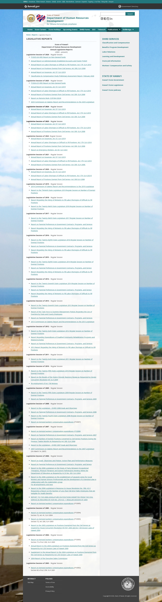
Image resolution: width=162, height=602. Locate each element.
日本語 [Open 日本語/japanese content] (54, 2)
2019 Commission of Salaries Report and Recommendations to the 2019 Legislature (62, 186)
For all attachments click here (42, 484)
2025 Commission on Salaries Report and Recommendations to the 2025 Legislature (62, 102)
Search (130, 14)
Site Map (31, 582)
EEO (93, 29)
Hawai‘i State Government (113, 80)
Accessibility (50, 587)
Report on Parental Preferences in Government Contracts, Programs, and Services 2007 (63, 435)
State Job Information (111, 61)
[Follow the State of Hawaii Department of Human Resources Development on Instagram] (108, 18)
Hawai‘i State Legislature (112, 85)
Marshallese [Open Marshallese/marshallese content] (70, 2)
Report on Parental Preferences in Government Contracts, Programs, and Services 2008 (63, 412)
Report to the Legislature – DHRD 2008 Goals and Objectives (54, 408)
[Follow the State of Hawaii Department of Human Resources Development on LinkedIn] (111, 18)
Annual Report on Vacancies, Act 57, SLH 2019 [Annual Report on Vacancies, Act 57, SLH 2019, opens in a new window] (48, 138)
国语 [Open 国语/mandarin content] (63, 2)
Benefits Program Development (115, 47)
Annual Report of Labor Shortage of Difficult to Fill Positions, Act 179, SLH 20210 (61, 176)
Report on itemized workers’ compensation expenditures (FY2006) (56, 431)
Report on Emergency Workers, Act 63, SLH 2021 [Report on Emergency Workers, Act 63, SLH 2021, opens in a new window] (49, 150)
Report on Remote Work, (40, 98)
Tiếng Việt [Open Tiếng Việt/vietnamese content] (104, 2)
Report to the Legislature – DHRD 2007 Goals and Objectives (54, 445)
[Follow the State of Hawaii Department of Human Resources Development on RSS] (102, 18)
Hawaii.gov (32, 6)
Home (29, 29)
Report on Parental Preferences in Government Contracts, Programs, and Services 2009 (63, 399)
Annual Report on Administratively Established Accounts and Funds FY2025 (59, 61)
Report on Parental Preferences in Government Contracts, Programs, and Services (61, 224)
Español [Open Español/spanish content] (84, 2)
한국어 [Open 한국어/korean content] (59, 2)
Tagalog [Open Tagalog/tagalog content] (90, 2)
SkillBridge (127, 29)
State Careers (40, 29)
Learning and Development (113, 56)
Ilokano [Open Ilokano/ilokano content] (48, 2)
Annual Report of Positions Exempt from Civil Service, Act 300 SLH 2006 (58, 179)
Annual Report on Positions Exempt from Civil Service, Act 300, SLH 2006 (58, 68)
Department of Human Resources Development (68, 19)
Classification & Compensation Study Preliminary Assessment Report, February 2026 (62, 76)
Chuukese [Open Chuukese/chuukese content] (32, 2)
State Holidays (55, 29)
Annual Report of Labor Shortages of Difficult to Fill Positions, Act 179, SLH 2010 (61, 161)
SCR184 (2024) (55, 98)
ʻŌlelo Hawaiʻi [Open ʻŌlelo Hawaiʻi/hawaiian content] (40, 2)
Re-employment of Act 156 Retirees (44, 383)
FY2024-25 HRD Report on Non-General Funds (48, 83)
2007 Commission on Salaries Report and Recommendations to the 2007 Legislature (62, 449)
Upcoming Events (70, 29)
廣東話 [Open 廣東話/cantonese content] (25, 2)
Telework (102, 29)
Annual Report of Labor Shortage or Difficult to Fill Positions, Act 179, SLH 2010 (61, 91)
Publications (113, 29)
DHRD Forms (85, 29)
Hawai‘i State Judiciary (111, 90)
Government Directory (130, 6)
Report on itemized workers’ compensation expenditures (52, 422)
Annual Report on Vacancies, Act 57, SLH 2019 (48, 72)
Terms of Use (50, 582)
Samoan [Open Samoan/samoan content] (78, 2)
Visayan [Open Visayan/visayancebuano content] (111, 2)
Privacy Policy (50, 591)
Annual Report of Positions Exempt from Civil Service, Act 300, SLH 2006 (58, 94)
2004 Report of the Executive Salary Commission (49, 558)
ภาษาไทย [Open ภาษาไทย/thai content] (97, 2)
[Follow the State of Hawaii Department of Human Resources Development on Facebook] (105, 18)
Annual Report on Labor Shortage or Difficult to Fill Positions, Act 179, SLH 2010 (61, 65)
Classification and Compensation (116, 43)
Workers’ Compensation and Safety (117, 65)
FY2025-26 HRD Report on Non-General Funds (48, 57)
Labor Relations (108, 52)
